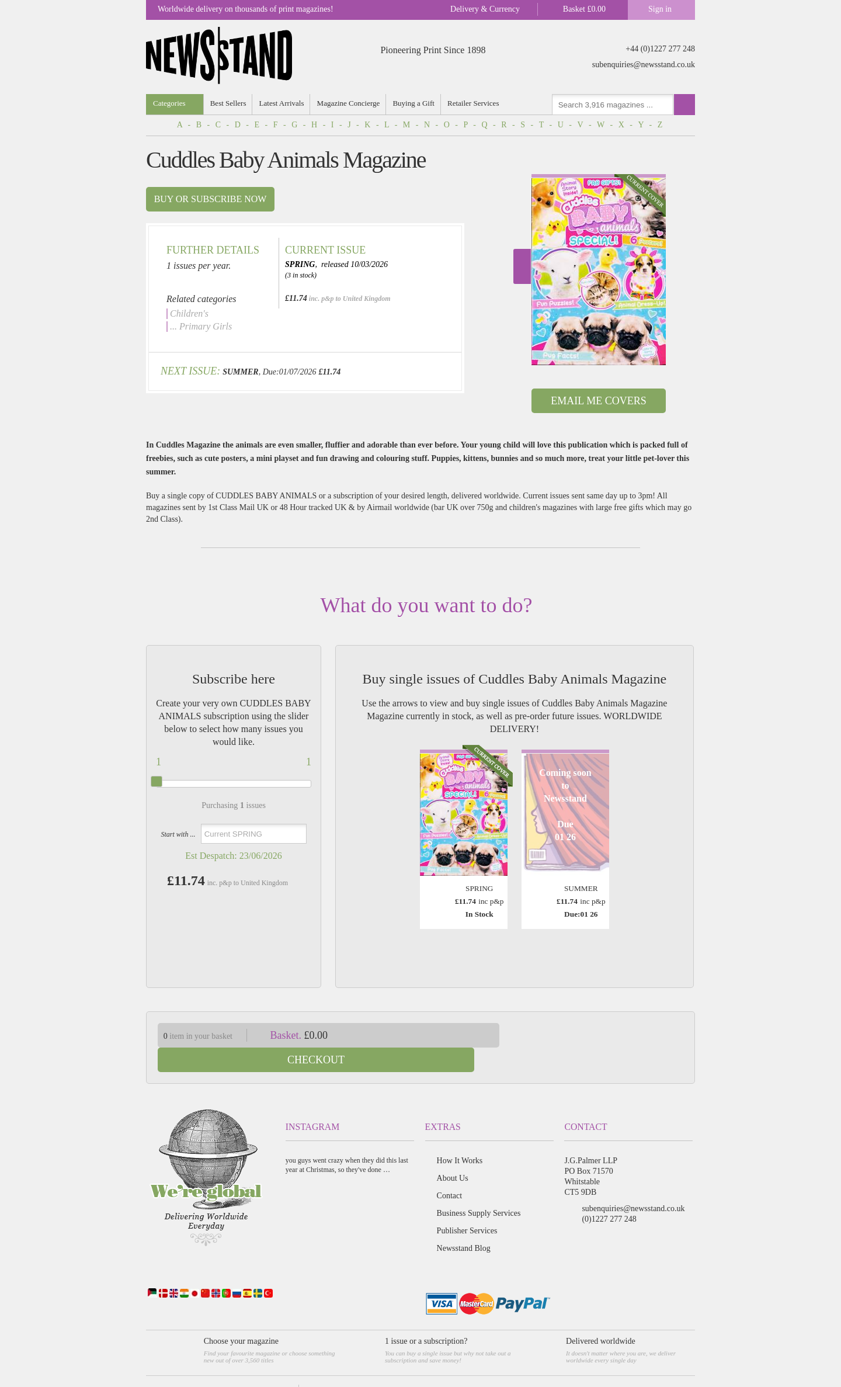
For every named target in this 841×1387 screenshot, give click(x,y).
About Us (452, 1153)
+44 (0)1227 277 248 (660, 48)
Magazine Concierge (349, 103)
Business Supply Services (479, 1188)
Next (522, 266)
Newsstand (214, 1366)
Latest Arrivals (282, 103)
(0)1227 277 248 (609, 1194)
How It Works (460, 1136)
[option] (598, 269)
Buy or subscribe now (210, 199)
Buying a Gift (416, 103)
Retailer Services (475, 103)
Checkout (606, 1035)
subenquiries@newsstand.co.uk (643, 64)
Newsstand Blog (464, 1223)
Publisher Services (467, 1206)
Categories (169, 103)
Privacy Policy (322, 1366)
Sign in (660, 9)
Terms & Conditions (267, 1366)
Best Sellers (229, 103)
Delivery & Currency (485, 9)
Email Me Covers (598, 401)
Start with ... (178, 834)
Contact (450, 1171)
